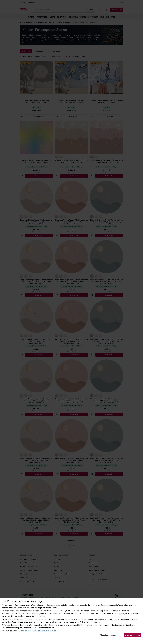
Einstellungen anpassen (110, 635)
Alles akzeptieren (132, 635)
